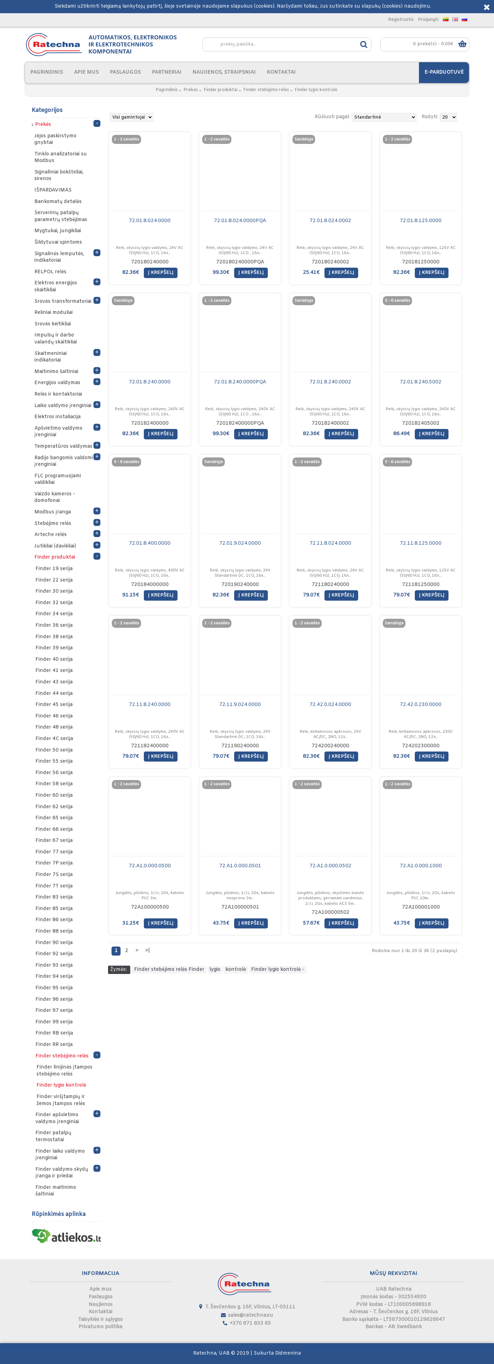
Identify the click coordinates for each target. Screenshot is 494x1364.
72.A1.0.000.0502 (331, 866)
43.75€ (221, 923)
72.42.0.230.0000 (421, 704)
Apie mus (100, 1289)
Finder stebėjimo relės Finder (169, 969)
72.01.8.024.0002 (330, 221)
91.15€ (130, 595)
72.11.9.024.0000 (240, 704)
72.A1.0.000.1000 (421, 866)
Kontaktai (100, 1312)
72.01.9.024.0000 (240, 543)
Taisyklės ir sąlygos (100, 1319)
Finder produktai (221, 90)
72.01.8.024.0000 (150, 221)
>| (147, 951)
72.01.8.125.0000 (421, 221)
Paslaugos (101, 1297)
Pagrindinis (167, 90)
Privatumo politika (100, 1327)
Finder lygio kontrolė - (277, 969)
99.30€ (221, 272)
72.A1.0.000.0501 (240, 866)
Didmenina (288, 1353)
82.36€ (130, 272)
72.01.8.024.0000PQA (240, 221)
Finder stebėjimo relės (266, 90)
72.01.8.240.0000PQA (240, 382)
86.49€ (401, 434)
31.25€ (130, 923)
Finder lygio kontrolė (316, 90)
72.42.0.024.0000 (330, 704)
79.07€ (311, 595)
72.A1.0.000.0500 (150, 866)
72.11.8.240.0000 (150, 704)
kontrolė (235, 969)
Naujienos (101, 1304)
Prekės (190, 90)
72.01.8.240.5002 (421, 382)
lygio (214, 969)
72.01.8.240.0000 (150, 382)
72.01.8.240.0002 (330, 382)
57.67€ (311, 923)
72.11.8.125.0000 (421, 543)
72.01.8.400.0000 (150, 543)
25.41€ (311, 272)
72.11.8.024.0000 (330, 543)
